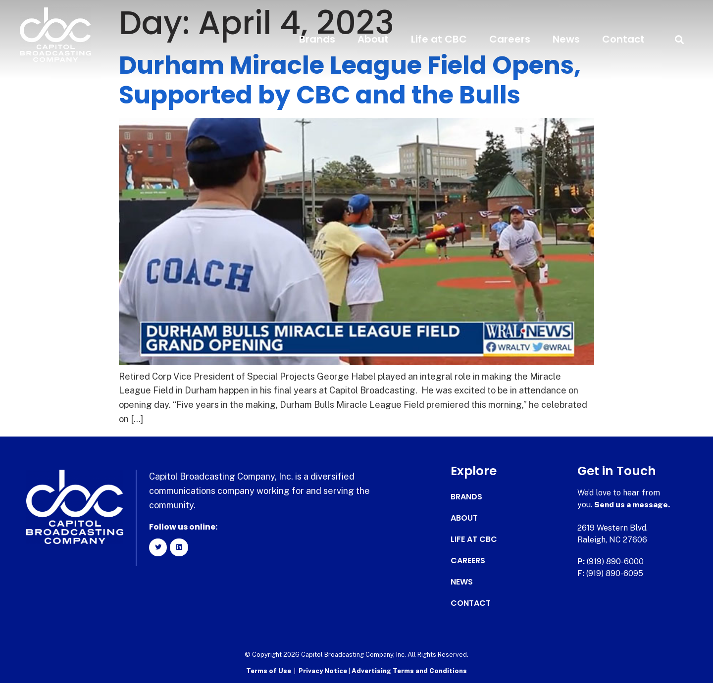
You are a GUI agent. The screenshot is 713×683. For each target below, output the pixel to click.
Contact (623, 39)
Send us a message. (632, 504)
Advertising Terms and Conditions (409, 671)
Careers (509, 39)
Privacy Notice (324, 671)
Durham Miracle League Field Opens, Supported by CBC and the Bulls (350, 80)
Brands (317, 39)
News (566, 39)
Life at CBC (439, 39)
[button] (679, 39)
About (373, 39)
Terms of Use (268, 671)
